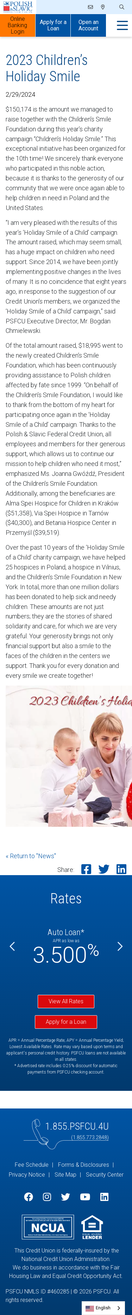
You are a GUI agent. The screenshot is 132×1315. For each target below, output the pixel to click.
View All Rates (66, 1001)
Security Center (105, 1174)
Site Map (65, 1174)
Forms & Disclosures (83, 1164)
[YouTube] (85, 1197)
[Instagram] (47, 1197)
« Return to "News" (31, 856)
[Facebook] (28, 1197)
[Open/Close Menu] (122, 25)
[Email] (91, 7)
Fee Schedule (32, 1164)
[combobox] (103, 1308)
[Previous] (13, 946)
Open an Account (88, 25)
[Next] (119, 946)
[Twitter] (65, 1197)
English (103, 1307)
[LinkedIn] (104, 1197)
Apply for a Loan (66, 1021)
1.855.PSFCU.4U (77, 1126)
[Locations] (103, 7)
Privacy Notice (27, 1174)
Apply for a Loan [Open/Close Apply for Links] (53, 25)
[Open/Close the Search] (121, 7)
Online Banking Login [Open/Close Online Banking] (17, 25)
